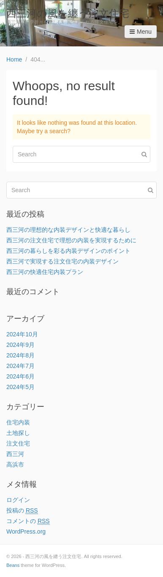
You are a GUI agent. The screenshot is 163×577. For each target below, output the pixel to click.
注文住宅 (18, 443)
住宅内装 (18, 422)
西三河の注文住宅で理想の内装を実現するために (71, 240)
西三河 (15, 454)
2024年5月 (20, 387)
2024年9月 (20, 344)
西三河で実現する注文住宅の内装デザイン (62, 261)
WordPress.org (26, 531)
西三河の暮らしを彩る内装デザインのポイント (68, 250)
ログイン (18, 499)
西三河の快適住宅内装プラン (44, 271)
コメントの (28, 521)
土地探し (18, 432)
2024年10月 (22, 334)
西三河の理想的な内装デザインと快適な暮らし (68, 229)
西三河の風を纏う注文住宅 (67, 13)
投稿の (22, 510)
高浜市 (15, 464)
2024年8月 (20, 355)
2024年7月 (20, 365)
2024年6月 (20, 376)
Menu (141, 31)
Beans (12, 565)
